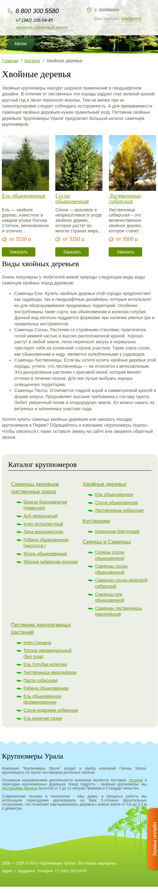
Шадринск (131, 18)
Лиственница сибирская (125, 198)
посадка (136, 780)
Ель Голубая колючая (45, 664)
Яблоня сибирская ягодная (51, 561)
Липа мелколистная (43, 531)
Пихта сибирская (41, 680)
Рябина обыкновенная (46, 688)
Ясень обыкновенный (45, 553)
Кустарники (96, 521)
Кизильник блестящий (117, 531)
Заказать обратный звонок (42, 27)
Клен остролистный (43, 523)
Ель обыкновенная (23, 196)
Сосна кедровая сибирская (51, 710)
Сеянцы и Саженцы (107, 542)
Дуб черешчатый (41, 515)
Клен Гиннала (38, 642)
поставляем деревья (20, 788)
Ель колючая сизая (43, 718)
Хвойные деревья (104, 484)
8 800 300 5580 (37, 10)
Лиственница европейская (50, 672)
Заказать (19, 251)
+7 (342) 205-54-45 (34, 20)
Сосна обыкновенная (71, 198)
